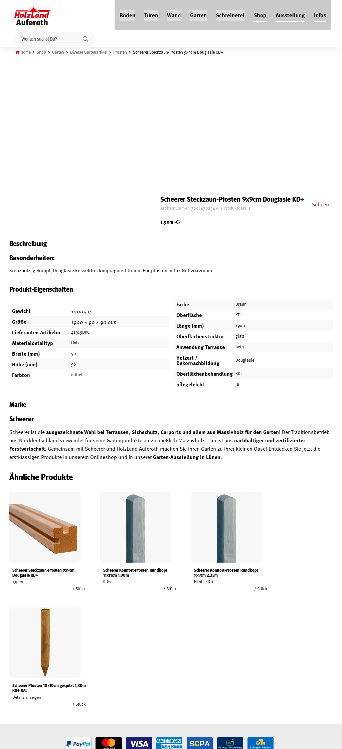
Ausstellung (290, 14)
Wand (174, 14)
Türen (151, 14)
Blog (65, 657)
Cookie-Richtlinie (20, 703)
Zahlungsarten (18, 695)
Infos (320, 14)
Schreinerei (230, 14)
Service (67, 665)
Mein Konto (14, 649)
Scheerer (321, 72)
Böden (128, 14)
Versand (11, 688)
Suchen (86, 38)
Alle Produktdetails (251, 85)
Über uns (69, 680)
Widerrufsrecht (19, 665)
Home (27, 51)
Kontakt (68, 672)
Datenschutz (16, 672)
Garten (198, 14)
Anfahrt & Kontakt (142, 684)
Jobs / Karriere (74, 649)
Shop (260, 14)
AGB (7, 657)
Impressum (14, 680)
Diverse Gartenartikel (92, 51)
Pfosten (126, 51)
